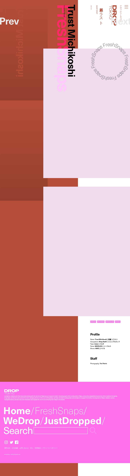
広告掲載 (15, 448)
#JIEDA (93, 322)
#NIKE (118, 322)
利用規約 (38, 448)
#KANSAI (101, 322)
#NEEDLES (110, 322)
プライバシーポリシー (50, 448)
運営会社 (7, 448)
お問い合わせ (24, 448)
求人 (31, 448)
